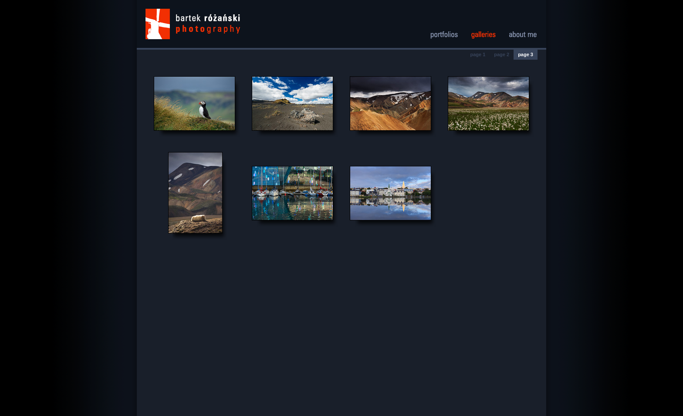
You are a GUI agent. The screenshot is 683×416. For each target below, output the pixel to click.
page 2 (501, 54)
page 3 (525, 54)
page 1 (477, 54)
